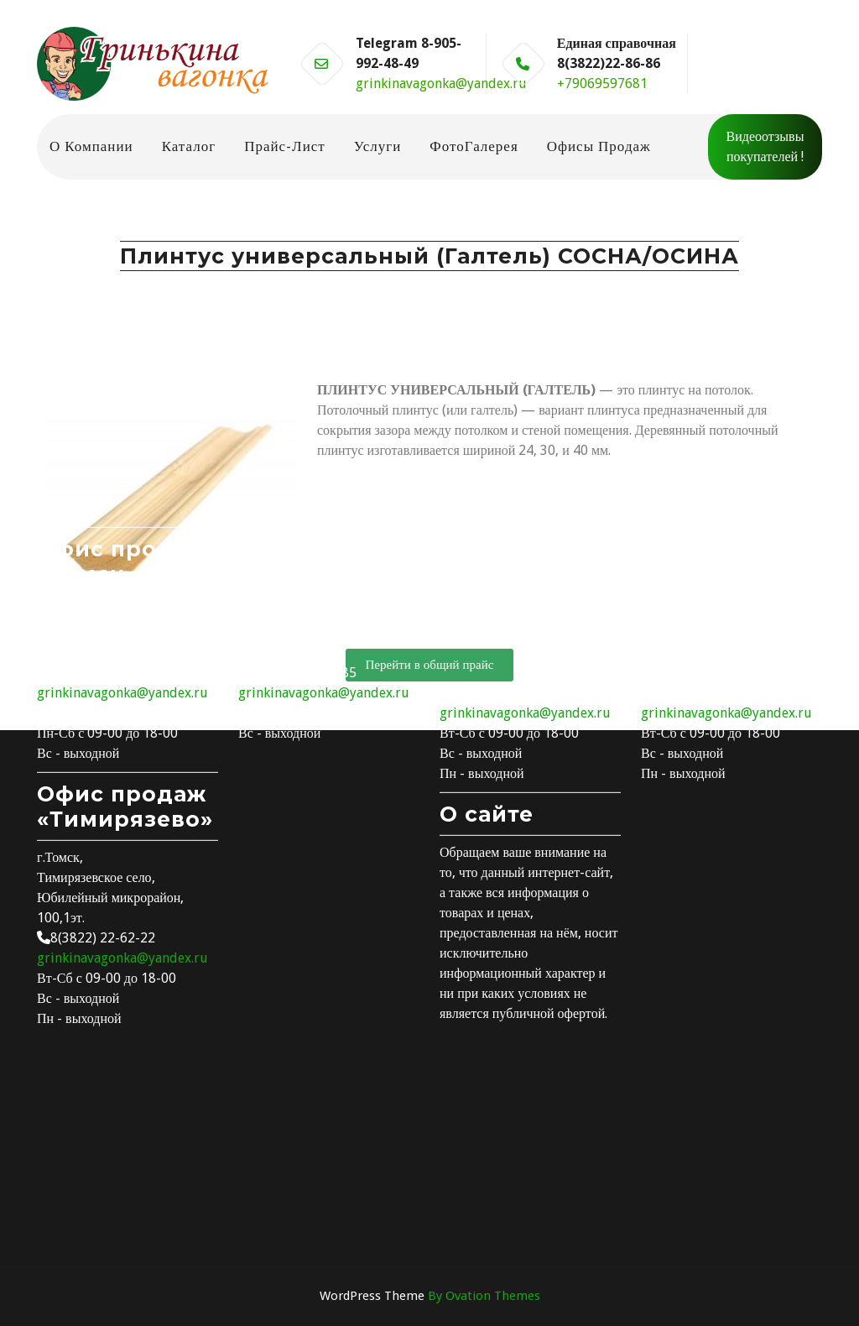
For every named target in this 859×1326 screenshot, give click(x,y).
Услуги (378, 146)
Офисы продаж (599, 146)
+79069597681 (602, 83)
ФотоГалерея (474, 146)
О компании (91, 146)
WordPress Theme (430, 1295)
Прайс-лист (284, 146)
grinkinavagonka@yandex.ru (441, 83)
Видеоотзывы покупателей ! (765, 146)
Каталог (189, 146)
